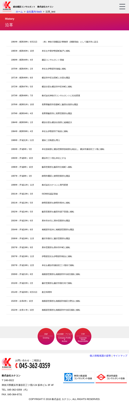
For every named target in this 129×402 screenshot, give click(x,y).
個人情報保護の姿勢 (100, 355)
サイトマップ (120, 355)
